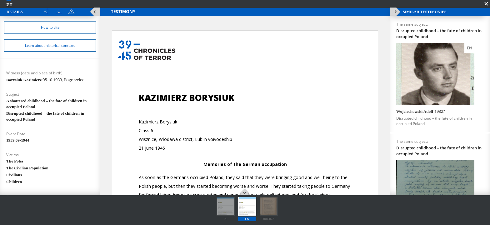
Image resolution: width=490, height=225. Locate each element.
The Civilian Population (27, 168)
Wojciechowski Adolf (420, 111)
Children (14, 181)
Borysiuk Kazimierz (45, 80)
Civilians (14, 174)
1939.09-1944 (17, 140)
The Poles (14, 161)
